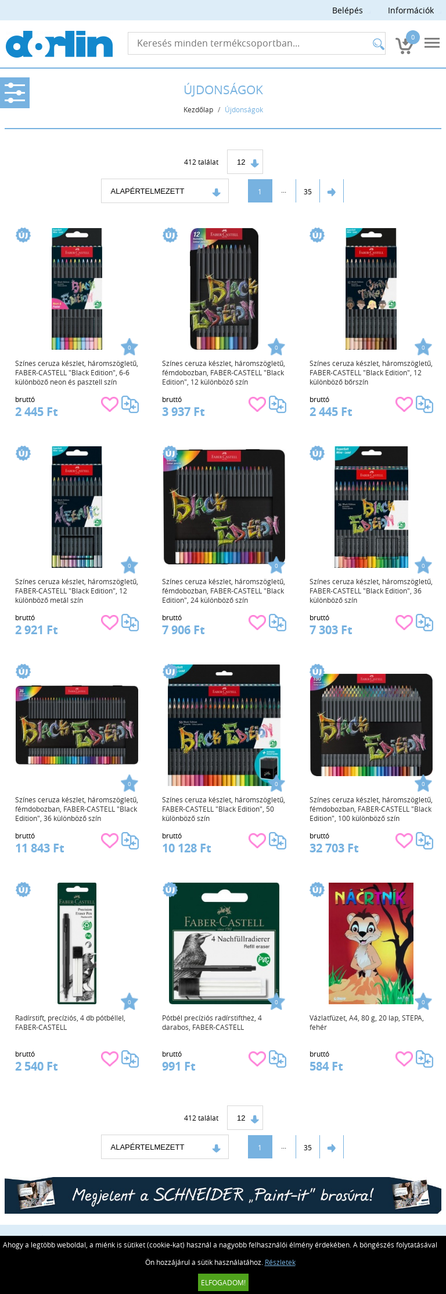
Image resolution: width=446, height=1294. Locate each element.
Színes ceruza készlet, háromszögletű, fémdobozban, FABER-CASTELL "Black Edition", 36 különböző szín (76, 809)
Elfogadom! (223, 1282)
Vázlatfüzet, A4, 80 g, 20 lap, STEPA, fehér (367, 1022)
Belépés (347, 10)
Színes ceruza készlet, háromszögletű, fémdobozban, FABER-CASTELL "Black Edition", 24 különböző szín (223, 591)
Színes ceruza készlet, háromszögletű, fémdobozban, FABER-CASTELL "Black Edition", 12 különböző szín (223, 372)
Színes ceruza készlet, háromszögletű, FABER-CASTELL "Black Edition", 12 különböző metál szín (76, 591)
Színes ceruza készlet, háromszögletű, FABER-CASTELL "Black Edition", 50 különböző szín (223, 809)
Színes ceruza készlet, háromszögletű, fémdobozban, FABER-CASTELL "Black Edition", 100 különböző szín (371, 809)
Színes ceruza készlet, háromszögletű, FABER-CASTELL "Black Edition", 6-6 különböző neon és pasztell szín (76, 372)
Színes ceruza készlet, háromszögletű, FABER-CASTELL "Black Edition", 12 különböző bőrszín (371, 372)
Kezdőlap (198, 109)
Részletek (280, 1262)
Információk (411, 10)
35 (308, 191)
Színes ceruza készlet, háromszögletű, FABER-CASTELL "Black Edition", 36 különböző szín (371, 591)
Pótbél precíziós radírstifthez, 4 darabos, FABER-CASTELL (212, 1022)
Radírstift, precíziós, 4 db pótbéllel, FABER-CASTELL (70, 1022)
